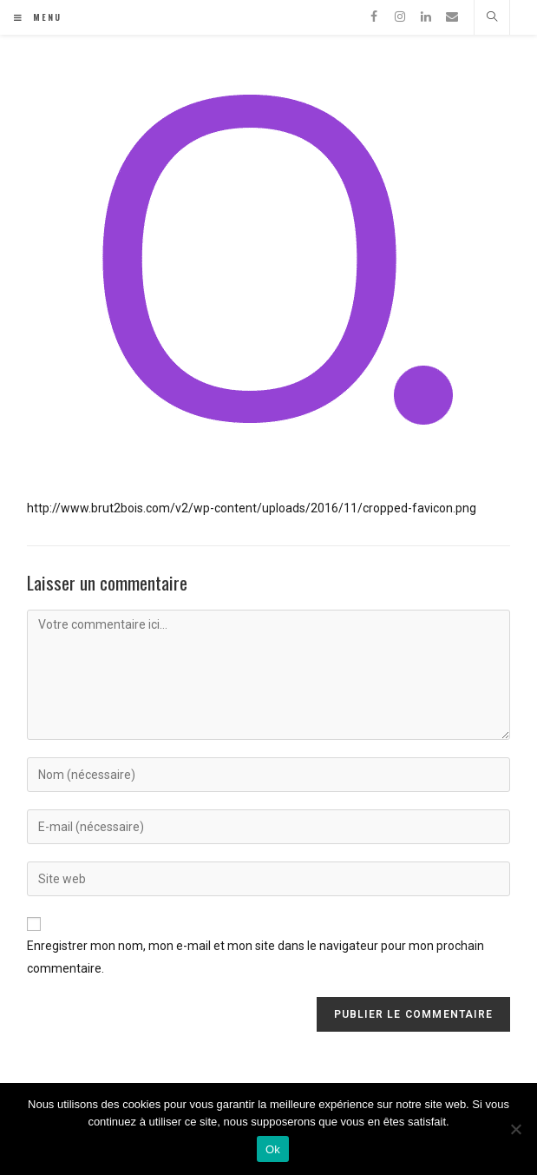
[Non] (515, 1129)
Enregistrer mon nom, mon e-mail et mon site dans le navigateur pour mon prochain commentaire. (255, 956)
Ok (272, 1149)
